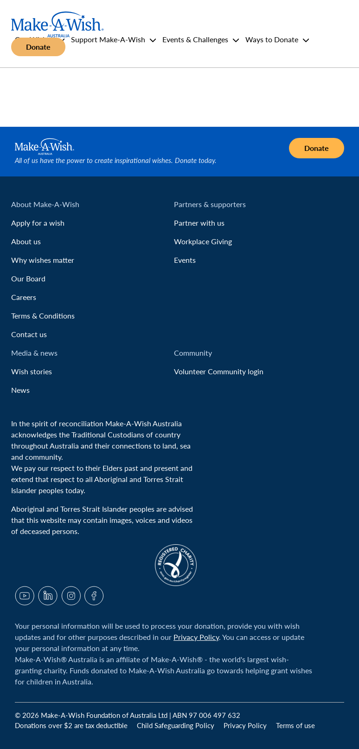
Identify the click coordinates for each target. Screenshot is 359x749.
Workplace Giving (203, 241)
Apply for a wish (37, 222)
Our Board (28, 278)
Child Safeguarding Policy (176, 725)
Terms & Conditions (43, 315)
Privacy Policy (196, 636)
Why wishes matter (42, 259)
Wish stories (31, 371)
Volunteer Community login (218, 371)
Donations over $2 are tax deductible (72, 725)
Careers (23, 297)
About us (26, 241)
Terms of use (295, 725)
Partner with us (199, 222)
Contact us (29, 334)
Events (185, 259)
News (20, 389)
